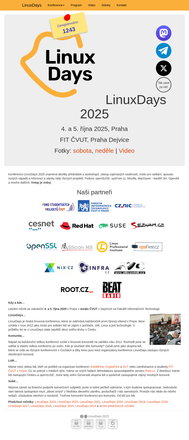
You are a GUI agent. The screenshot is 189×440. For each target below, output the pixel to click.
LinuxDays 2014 (85, 406)
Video (92, 5)
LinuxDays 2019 (134, 401)
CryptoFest (112, 366)
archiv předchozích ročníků (116, 406)
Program (76, 5)
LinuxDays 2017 (18, 406)
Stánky (106, 5)
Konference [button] (56, 5)
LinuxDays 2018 (157, 401)
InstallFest (97, 366)
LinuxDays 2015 (63, 406)
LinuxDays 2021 (90, 401)
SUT (125, 366)
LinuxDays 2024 (45, 401)
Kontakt (121, 5)
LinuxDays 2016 (41, 406)
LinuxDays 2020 (112, 401)
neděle (104, 150)
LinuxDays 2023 (67, 401)
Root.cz (150, 370)
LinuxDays (31, 5)
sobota (82, 150)
